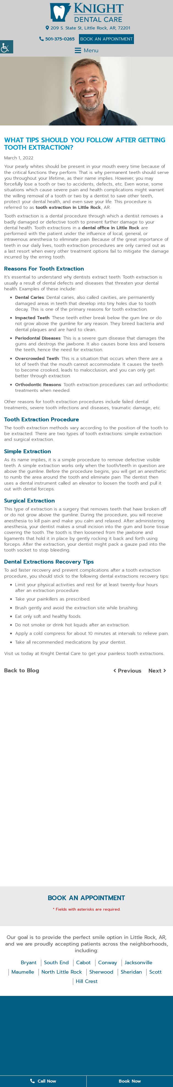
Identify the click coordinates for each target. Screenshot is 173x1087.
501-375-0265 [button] (57, 39)
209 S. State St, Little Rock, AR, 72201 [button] (88, 28)
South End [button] (56, 963)
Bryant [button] (29, 963)
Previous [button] (127, 671)
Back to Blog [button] (21, 670)
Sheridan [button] (131, 972)
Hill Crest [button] (87, 981)
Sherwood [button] (101, 972)
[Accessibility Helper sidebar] (6, 46)
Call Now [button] (43, 1081)
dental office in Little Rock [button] (110, 228)
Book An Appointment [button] (106, 39)
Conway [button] (107, 963)
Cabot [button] (83, 963)
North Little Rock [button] (62, 972)
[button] (87, 12)
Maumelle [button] (23, 972)
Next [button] (157, 671)
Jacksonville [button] (138, 963)
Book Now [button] (130, 1081)
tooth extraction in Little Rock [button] (68, 207)
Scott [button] (155, 972)
